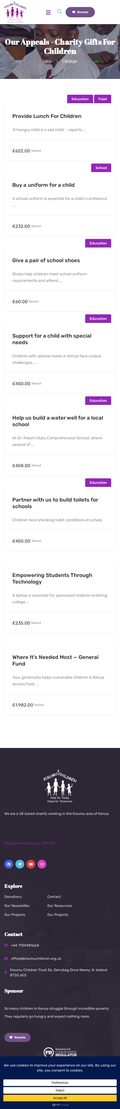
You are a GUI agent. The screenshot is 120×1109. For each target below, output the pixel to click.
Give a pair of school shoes (46, 260)
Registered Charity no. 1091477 (29, 843)
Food (102, 99)
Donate (80, 12)
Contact (54, 897)
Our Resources (59, 906)
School (101, 168)
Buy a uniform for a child (43, 185)
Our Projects (14, 915)
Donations (13, 897)
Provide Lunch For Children (46, 116)
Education (80, 99)
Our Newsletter (17, 906)
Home (47, 61)
